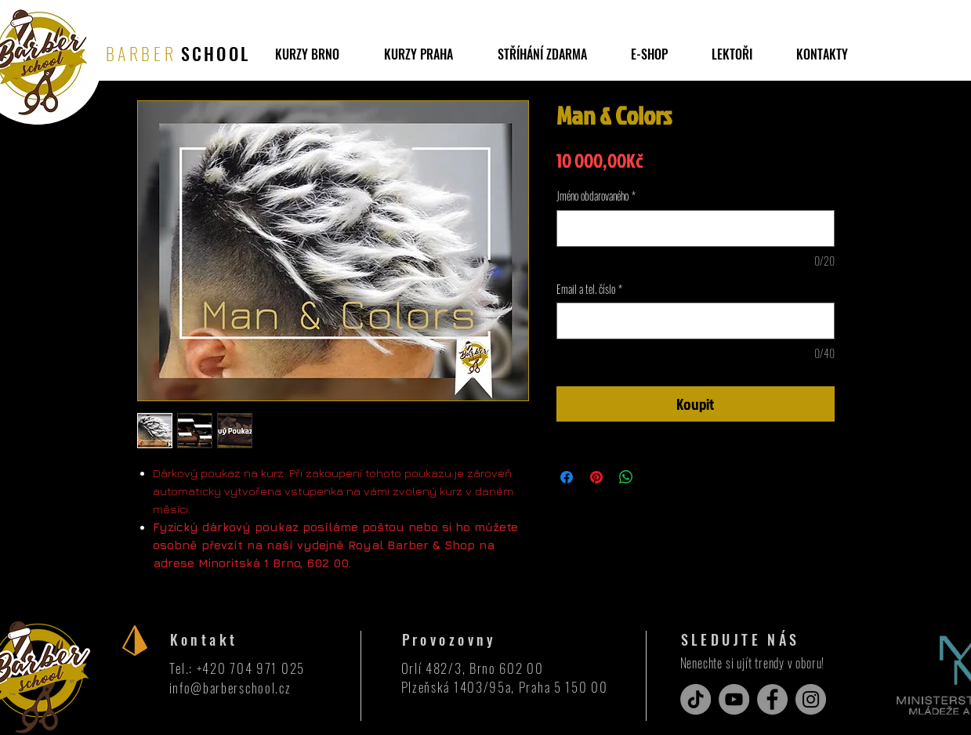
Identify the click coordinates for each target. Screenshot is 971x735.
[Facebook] (772, 699)
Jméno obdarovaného (596, 196)
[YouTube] (734, 699)
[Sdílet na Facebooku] (566, 477)
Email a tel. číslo (589, 289)
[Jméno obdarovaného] (695, 228)
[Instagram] (810, 699)
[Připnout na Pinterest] (596, 477)
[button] (542, 54)
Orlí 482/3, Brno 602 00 (472, 668)
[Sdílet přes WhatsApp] (626, 477)
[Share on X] (656, 477)
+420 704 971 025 (251, 668)
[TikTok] (695, 699)
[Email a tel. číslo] (695, 321)
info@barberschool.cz (230, 687)
